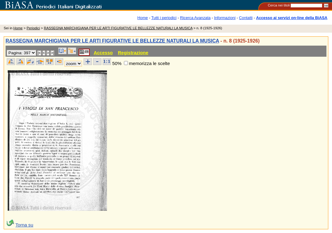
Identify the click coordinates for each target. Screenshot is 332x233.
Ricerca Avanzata (195, 17)
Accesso (103, 52)
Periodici (33, 28)
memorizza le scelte (149, 63)
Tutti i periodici (164, 17)
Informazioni (225, 17)
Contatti (245, 17)
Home (142, 17)
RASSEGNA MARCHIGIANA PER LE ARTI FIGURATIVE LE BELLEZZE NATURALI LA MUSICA (118, 28)
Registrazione (133, 52)
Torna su (24, 224)
